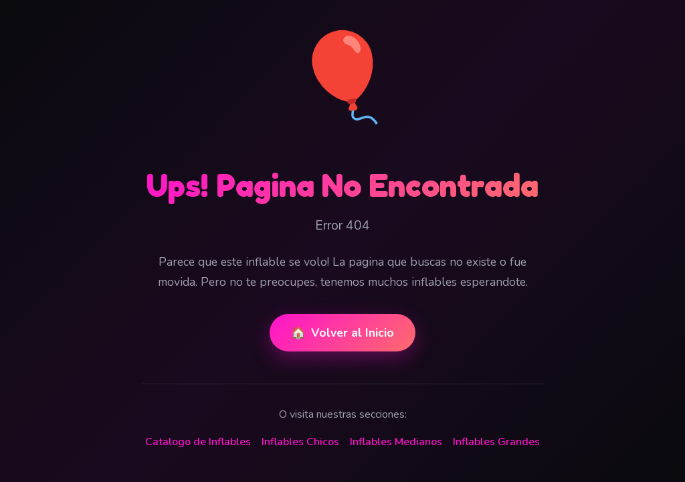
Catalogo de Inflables (198, 441)
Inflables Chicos (300, 441)
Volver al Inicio (342, 333)
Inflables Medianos (396, 441)
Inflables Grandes (496, 441)
